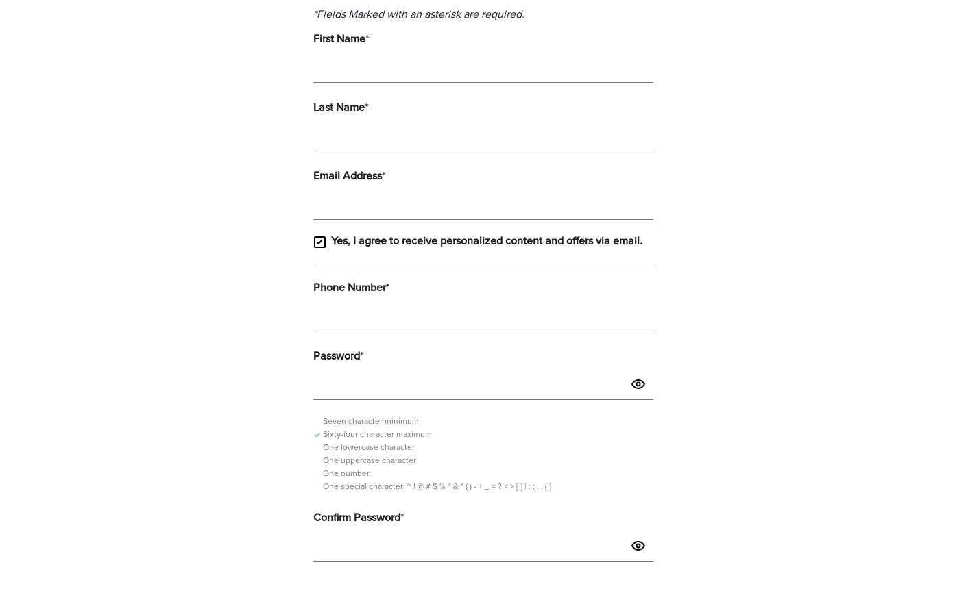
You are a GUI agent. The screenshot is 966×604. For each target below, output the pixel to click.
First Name (341, 39)
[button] (638, 384)
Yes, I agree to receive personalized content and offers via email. (477, 242)
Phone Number (351, 287)
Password (338, 356)
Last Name (340, 107)
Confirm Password (358, 518)
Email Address (349, 176)
